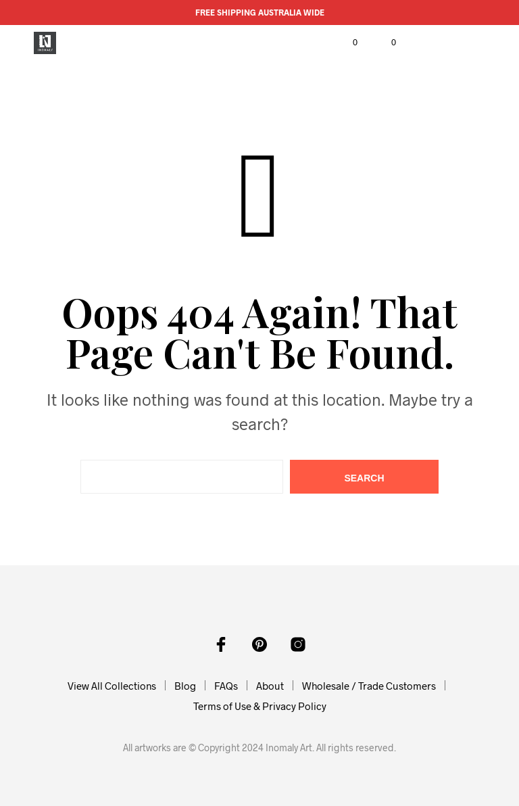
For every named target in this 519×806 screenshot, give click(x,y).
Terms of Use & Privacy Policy (259, 706)
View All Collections (112, 686)
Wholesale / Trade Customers (369, 686)
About (270, 686)
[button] (346, 42)
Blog (185, 686)
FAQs (226, 686)
